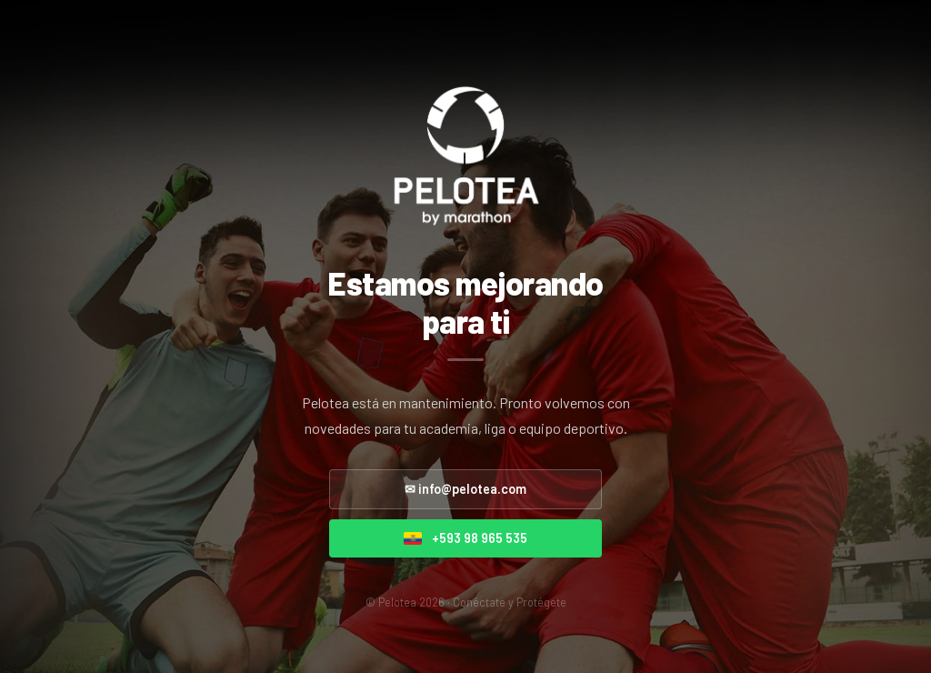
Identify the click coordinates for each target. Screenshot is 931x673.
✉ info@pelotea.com (465, 489)
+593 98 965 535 (465, 538)
